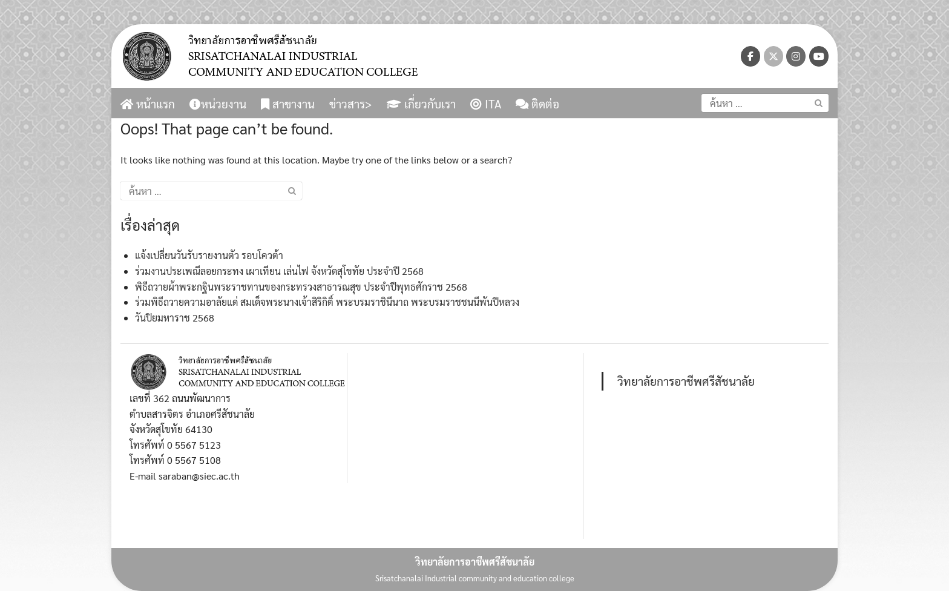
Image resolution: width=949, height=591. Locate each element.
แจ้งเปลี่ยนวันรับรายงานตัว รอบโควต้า (209, 255)
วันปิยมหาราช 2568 (174, 317)
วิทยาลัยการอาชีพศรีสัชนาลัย (686, 380)
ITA (485, 103)
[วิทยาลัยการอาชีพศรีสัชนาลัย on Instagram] (796, 56)
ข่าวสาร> (350, 103)
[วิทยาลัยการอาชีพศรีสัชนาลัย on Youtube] (819, 56)
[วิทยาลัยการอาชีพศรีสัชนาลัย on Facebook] (750, 56)
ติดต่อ (537, 103)
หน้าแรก (147, 103)
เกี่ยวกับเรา (421, 103)
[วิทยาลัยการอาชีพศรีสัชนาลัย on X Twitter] (773, 56)
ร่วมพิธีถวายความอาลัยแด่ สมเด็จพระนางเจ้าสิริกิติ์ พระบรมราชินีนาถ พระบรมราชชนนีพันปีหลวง (327, 302)
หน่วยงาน (217, 103)
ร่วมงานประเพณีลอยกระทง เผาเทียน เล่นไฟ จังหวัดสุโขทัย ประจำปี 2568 (279, 271)
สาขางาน (288, 103)
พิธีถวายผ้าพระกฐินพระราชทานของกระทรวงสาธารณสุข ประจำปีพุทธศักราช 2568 (301, 286)
